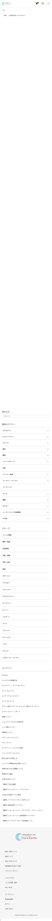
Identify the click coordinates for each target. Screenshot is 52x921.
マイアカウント (9, 894)
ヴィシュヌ (6, 637)
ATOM (10, 887)
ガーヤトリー (7, 603)
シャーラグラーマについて (11, 753)
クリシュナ (6, 630)
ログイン (7, 904)
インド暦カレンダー (9, 727)
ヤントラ (6, 443)
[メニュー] (43, 4)
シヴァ (5, 644)
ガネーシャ (6, 576)
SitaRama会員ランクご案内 (11, 795)
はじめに (5, 675)
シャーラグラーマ (9, 461)
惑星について (6, 717)
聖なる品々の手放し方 (9, 758)
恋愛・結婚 (6, 555)
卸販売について (7, 732)
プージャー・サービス (10, 480)
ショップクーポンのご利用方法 (12, 722)
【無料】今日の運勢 (9, 784)
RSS (6, 887)
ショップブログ (9, 878)
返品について (9, 856)
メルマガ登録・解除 (11, 882)
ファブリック (7, 487)
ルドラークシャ (8, 437)
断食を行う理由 (7, 774)
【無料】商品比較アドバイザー (12, 805)
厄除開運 (6, 548)
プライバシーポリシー (11, 871)
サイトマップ (6, 743)
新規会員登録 (9, 899)
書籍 (4, 500)
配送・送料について (11, 851)
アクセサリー (7, 430)
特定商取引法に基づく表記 (13, 866)
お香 (4, 468)
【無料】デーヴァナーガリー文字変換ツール (17, 821)
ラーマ (5, 623)
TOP (4, 10)
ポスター (6, 506)
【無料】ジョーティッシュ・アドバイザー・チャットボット (22, 810)
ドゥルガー (6, 583)
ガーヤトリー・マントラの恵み (12, 748)
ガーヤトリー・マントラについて (13, 685)
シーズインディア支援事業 (12, 512)
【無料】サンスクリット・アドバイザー (15, 789)
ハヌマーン (6, 617)
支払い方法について (11, 861)
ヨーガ (5, 494)
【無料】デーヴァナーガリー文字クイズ (15, 800)
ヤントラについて (8, 691)
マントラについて (8, 701)
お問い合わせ (9, 909)
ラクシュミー (7, 589)
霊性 (4, 569)
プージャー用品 (8, 474)
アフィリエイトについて (10, 737)
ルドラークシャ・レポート (11, 711)
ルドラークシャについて (10, 696)
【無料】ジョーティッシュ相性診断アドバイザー (18, 815)
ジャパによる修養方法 (9, 680)
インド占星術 (7, 535)
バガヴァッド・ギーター (11, 658)
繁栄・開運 (6, 542)
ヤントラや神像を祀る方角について (14, 763)
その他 (5, 518)
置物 (4, 455)
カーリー (6, 610)
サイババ (6, 651)
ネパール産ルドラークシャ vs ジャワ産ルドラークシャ (20, 706)
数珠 (4, 449)
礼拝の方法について (9, 779)
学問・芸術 (6, 562)
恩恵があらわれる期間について (12, 769)
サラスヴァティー (9, 596)
